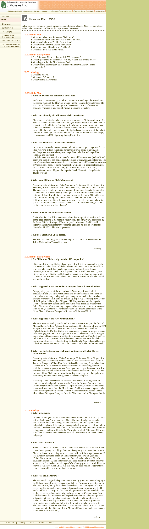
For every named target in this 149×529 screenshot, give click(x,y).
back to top (97, 249)
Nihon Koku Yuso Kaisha (63, 363)
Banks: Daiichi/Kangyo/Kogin (82, 341)
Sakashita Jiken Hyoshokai (56, 385)
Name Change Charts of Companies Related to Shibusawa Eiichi (62, 311)
